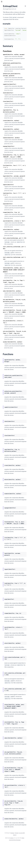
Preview (17, 833)
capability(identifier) (9, 84)
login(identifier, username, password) (14, 176)
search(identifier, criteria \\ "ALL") (14, 221)
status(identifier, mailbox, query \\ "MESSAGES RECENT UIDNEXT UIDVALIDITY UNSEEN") (13, 269)
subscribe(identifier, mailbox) (12, 291)
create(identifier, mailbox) (11, 120)
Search (14, 834)
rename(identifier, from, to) (11, 212)
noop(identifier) (8, 203)
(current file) (22, 833)
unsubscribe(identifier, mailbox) (12, 341)
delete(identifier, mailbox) (11, 129)
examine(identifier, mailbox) (11, 137)
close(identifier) (8, 101)
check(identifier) (8, 92)
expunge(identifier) (8, 146)
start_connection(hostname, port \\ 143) (14, 238)
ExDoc (12, 838)
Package (12, 833)
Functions (7, 51)
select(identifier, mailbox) (11, 229)
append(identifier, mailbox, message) (13, 54)
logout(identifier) (8, 184)
